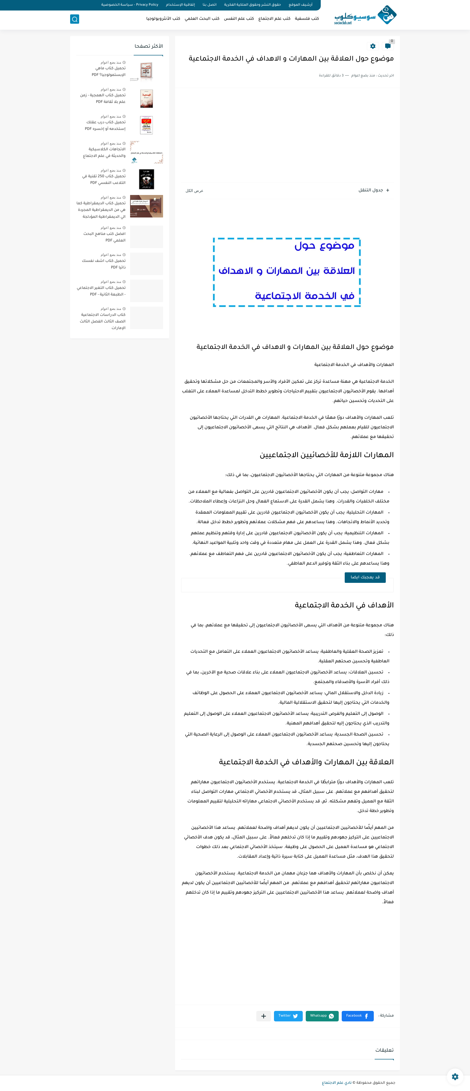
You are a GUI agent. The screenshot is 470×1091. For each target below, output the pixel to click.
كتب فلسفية (307, 19)
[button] (358, 1016)
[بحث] (74, 20)
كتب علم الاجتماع (274, 19)
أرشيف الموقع (300, 5)
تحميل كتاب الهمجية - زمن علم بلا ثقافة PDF (103, 99)
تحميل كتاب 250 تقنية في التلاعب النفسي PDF (104, 180)
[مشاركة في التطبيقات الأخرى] (263, 1016)
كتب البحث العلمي (202, 19)
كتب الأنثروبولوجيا (163, 19)
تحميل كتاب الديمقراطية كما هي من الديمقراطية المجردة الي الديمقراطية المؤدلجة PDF (101, 211)
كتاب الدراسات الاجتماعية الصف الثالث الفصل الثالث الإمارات (103, 322)
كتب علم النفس (239, 19)
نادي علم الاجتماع (337, 1083)
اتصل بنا (209, 5)
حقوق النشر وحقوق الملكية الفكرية (252, 5)
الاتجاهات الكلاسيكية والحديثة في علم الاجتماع (104, 153)
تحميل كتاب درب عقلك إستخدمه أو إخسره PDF (105, 126)
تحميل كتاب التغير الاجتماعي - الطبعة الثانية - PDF (101, 291)
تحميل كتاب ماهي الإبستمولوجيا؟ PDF (109, 72)
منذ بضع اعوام (111, 62)
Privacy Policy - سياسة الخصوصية (129, 5)
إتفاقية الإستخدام (180, 5)
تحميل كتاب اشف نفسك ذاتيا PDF (104, 264)
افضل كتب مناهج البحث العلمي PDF (104, 237)
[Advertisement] (287, 136)
